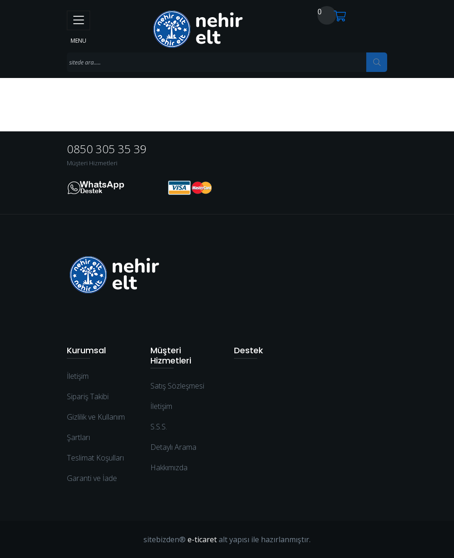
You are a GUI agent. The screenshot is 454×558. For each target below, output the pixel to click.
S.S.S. (158, 427)
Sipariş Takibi (88, 396)
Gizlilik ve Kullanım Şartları (96, 427)
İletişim (78, 376)
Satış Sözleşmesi (177, 386)
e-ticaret (202, 539)
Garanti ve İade (92, 478)
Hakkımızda (169, 467)
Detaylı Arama (173, 447)
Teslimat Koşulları (95, 458)
